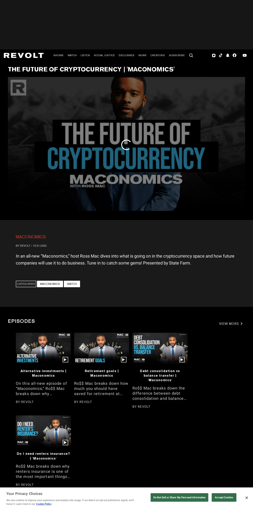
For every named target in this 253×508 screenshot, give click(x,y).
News (142, 55)
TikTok (221, 55)
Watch (72, 55)
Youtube (245, 56)
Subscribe (177, 55)
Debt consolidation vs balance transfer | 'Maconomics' (160, 375)
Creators (157, 55)
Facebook (234, 55)
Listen (85, 55)
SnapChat (227, 55)
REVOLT (25, 245)
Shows (58, 55)
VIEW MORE (229, 324)
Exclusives (126, 55)
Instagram (214, 55)
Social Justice (104, 55)
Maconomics (31, 237)
